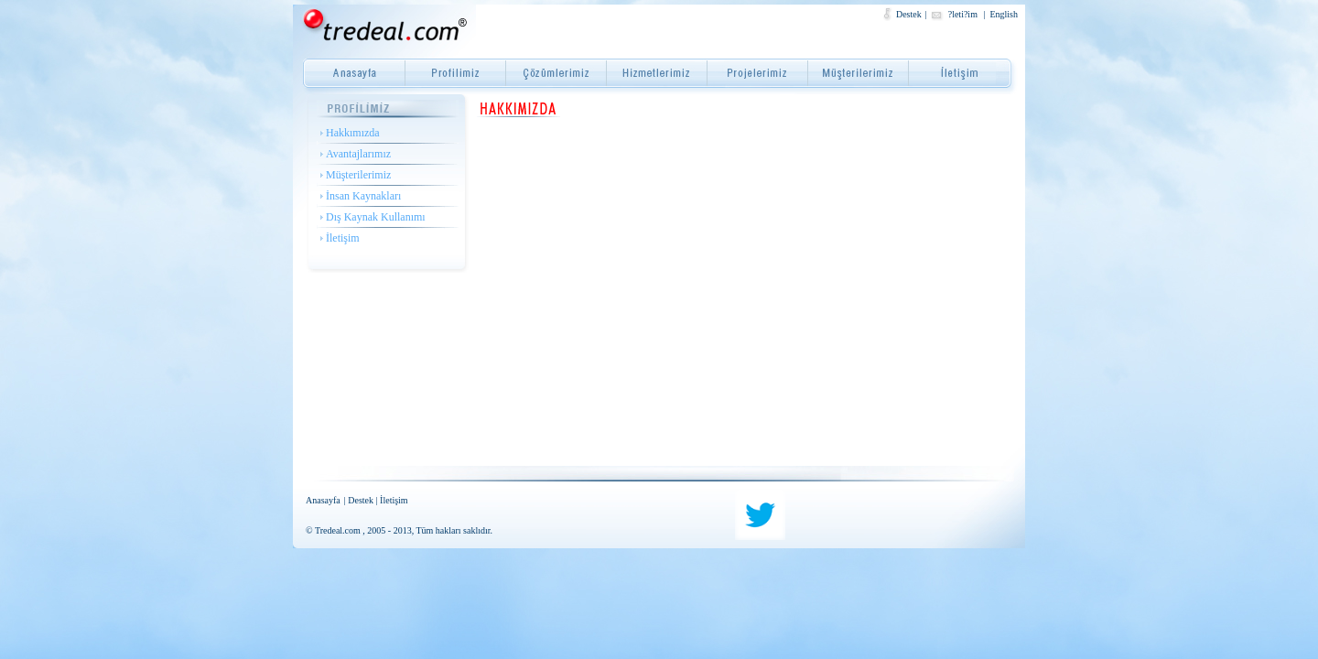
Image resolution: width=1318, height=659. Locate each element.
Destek (909, 14)
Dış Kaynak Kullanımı (376, 217)
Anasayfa (323, 500)
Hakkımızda (353, 132)
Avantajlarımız (358, 153)
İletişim (343, 238)
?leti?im (964, 14)
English (1003, 14)
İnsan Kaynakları (363, 195)
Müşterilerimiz (358, 174)
